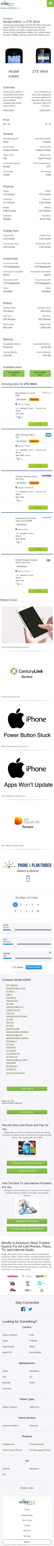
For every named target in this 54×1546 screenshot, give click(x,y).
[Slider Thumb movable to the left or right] (13, 931)
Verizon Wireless (10, 1335)
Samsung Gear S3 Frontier (16, 1016)
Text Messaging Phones (40, 1450)
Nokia (32, 1383)
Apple (5, 1371)
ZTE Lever (10, 1013)
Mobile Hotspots (10, 1407)
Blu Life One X (11, 1066)
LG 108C (9, 1019)
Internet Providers (10, 1426)
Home (27, 1510)
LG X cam (10, 1044)
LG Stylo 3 (10, 991)
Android (6, 1469)
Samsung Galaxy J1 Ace (15, 988)
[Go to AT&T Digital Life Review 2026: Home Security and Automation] (27, 823)
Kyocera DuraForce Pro (15, 1073)
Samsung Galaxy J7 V (15, 1007)
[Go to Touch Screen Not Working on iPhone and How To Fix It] (27, 625)
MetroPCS (7, 1352)
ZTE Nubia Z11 (12, 985)
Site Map (27, 1536)
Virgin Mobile (8, 1347)
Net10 (32, 1347)
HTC (5, 1377)
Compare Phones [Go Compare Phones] (27, 1171)
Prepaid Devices (36, 1444)
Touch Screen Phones (12, 1450)
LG (30, 1377)
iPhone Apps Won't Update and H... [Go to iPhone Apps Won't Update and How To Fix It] (14, 796)
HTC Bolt (9, 1004)
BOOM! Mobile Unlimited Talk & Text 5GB (26, 561)
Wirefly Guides (26, 1488)
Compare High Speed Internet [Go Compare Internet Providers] (27, 1229)
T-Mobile (33, 1341)
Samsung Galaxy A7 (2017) (17, 1060)
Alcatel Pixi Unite (12, 1029)
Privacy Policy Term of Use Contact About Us (27, 1522)
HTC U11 (9, 1022)
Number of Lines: (27, 897)
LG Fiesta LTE (11, 1057)
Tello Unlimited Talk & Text (24, 436)
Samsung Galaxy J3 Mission (17, 1038)
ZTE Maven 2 (11, 1041)
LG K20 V (10, 1026)
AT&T (31, 1335)
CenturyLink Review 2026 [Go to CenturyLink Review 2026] (10, 697)
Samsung (7, 1388)
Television (33, 1426)
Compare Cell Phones (8, 8)
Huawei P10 (11, 1047)
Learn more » (8, 110)
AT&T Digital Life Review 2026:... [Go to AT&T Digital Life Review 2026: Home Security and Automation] (13, 846)
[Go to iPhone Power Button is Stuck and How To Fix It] (27, 724)
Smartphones (8, 1444)
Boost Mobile (35, 1352)
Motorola (6, 1383)
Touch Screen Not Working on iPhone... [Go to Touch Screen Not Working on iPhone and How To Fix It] (15, 647)
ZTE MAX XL (11, 998)
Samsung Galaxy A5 (14, 1035)
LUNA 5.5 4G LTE (13, 1010)
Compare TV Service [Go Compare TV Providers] (27, 1221)
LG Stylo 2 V (11, 1069)
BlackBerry (34, 1371)
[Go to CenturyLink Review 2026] (27, 674)
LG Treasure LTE (13, 1054)
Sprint (5, 1341)
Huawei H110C (12, 1001)
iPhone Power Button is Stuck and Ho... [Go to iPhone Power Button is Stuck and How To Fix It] (15, 746)
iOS (4, 1474)
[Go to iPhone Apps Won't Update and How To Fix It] (27, 773)
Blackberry (34, 1469)
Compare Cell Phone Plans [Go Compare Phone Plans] (27, 1163)
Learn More (27, 1088)
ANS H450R (11, 1063)
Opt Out (27, 1542)
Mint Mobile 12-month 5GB (25, 394)
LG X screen (11, 1051)
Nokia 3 (9, 994)
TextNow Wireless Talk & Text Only (26, 477)
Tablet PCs (34, 1407)
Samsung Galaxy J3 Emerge (17, 1032)
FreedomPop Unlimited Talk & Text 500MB (25, 519)
